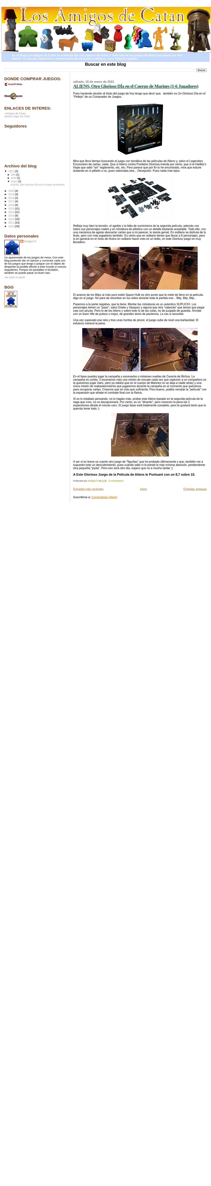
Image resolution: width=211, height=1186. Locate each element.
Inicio (143, 489)
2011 (11, 222)
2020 (11, 190)
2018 (11, 197)
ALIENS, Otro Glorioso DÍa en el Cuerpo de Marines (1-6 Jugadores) (135, 86)
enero (14, 181)
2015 (11, 208)
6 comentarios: (117, 480)
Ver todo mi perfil (14, 277)
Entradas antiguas (195, 489)
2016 (11, 205)
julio (13, 174)
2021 (11, 171)
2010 (11, 226)
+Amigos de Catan (15, 113)
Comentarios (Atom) (104, 497)
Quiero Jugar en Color (17, 116)
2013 (11, 215)
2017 (11, 201)
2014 (11, 212)
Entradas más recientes (88, 489)
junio (14, 178)
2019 (11, 194)
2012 (11, 219)
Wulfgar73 (30, 241)
